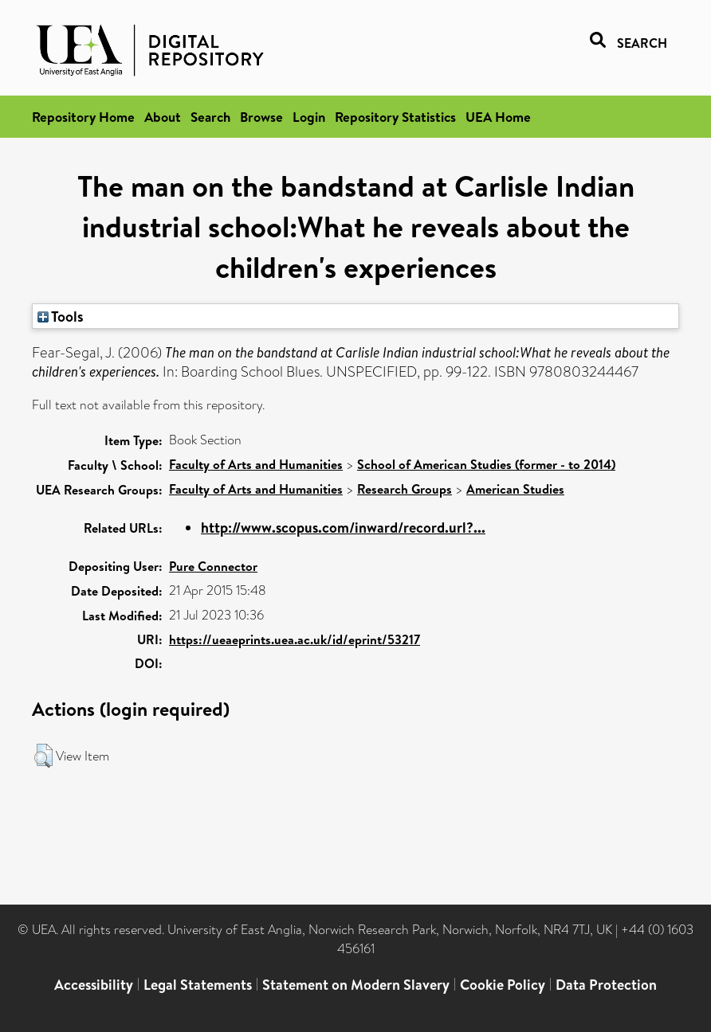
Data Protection (606, 985)
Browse (261, 117)
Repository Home (83, 117)
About (162, 117)
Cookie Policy (502, 985)
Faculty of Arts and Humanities (256, 464)
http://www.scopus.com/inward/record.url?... (343, 528)
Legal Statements (197, 985)
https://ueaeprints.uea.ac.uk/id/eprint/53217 (294, 639)
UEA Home (498, 117)
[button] (43, 756)
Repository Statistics (395, 117)
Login (309, 117)
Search (210, 117)
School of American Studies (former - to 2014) (486, 464)
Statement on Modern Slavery (356, 985)
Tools (60, 316)
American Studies (515, 489)
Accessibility (93, 985)
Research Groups (404, 489)
